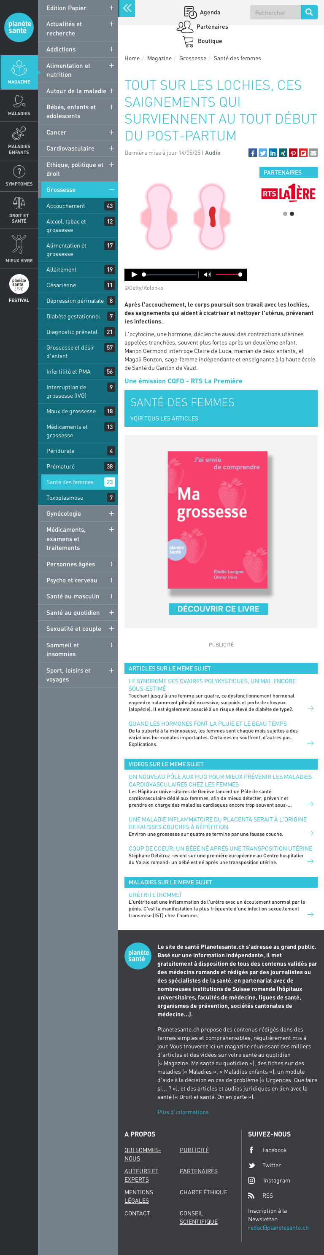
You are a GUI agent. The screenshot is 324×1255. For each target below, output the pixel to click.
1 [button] (285, 214)
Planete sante (19, 27)
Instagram (269, 1180)
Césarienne (61, 284)
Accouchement (65, 205)
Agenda (209, 12)
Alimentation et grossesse (66, 249)
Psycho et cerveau (71, 580)
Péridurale (60, 450)
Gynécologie (63, 513)
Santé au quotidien (73, 612)
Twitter (264, 1165)
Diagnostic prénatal (71, 331)
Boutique (209, 40)
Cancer (56, 132)
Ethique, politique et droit (74, 169)
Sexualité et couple (73, 628)
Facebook (267, 1150)
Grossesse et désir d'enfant (70, 351)
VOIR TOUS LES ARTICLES (164, 418)
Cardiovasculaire (70, 148)
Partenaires (211, 26)
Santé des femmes (70, 481)
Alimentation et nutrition (68, 70)
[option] (288, 192)
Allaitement (61, 269)
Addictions (61, 49)
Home (132, 58)
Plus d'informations (183, 1111)
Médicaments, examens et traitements (66, 538)
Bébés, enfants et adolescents (71, 111)
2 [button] (292, 214)
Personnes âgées (70, 564)
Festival (19, 300)
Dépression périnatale (75, 300)
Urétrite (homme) (155, 894)
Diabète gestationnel (73, 316)
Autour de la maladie (76, 90)
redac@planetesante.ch (278, 1227)
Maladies (19, 113)
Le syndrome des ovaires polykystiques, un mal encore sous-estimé (212, 684)
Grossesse (61, 189)
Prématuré (60, 466)
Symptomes (19, 183)
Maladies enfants (19, 148)
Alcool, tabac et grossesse (66, 225)
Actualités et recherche (64, 28)
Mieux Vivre (19, 260)
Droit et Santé (19, 218)
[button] (252, 152)
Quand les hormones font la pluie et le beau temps (208, 723)
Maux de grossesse (71, 411)
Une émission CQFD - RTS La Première (183, 381)
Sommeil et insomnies (62, 649)
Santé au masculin (73, 596)
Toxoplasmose (64, 497)
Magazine (19, 81)
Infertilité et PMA (68, 371)
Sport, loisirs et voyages (68, 674)
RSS (260, 1195)
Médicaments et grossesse (67, 431)
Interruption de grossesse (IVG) (66, 391)
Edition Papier (66, 7)
